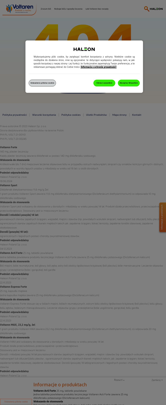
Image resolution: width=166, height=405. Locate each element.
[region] (84, 66)
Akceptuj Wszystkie (129, 83)
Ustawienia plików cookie (42, 83)
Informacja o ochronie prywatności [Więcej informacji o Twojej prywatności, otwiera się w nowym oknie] (98, 67)
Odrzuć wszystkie (104, 83)
